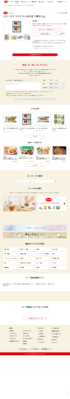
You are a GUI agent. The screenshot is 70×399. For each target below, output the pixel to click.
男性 (51, 80)
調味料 (37, 272)
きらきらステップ (13, 379)
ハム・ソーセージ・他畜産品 (42, 276)
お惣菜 (21, 281)
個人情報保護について (45, 392)
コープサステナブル (27, 374)
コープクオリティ (13, 377)
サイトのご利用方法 (34, 392)
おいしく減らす (26, 379)
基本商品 (11, 374)
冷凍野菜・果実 (55, 281)
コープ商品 (8, 1)
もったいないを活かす (27, 382)
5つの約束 (41, 374)
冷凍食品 (22, 290)
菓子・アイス (39, 281)
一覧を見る (34, 136)
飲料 (5, 286)
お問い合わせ (54, 383)
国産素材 (25, 385)
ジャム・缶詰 (39, 286)
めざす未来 (41, 377)
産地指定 (25, 387)
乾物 (53, 276)
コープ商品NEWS (33, 1)
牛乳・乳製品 (7, 276)
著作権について (35, 95)
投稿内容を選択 (9, 80)
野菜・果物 (6, 272)
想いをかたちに (24, 1)
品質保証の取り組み (55, 374)
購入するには (41, 1)
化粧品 (37, 290)
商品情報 (17, 1)
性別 (44, 80)
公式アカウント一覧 (35, 362)
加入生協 (45, 87)
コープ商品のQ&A (59, 1)
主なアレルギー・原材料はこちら (43, 29)
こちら (30, 75)
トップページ (5, 5)
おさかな (13, 5)
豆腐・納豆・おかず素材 (25, 286)
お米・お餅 (54, 272)
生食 (19, 5)
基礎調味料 (6, 290)
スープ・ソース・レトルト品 (10, 281)
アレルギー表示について (56, 377)
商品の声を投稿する (39, 33)
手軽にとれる (25, 377)
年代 (44, 83)
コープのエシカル (50, 1)
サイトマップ (54, 386)
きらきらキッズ (13, 382)
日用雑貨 (54, 290)
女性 (57, 80)
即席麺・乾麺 (23, 276)
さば (16, 5)
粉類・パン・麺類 (24, 272)
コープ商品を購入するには (35, 54)
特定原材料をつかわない (14, 385)
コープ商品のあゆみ (55, 372)
